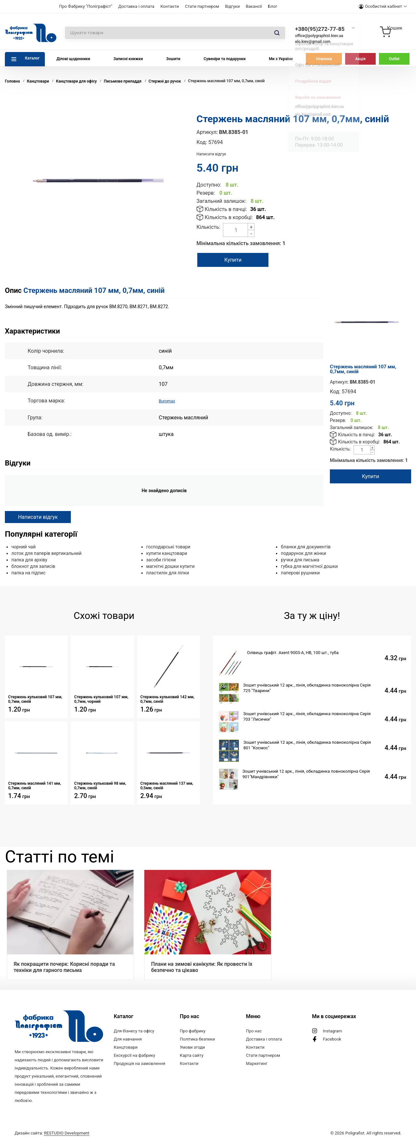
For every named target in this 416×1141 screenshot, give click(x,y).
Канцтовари (125, 1046)
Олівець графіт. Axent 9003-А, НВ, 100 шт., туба (293, 652)
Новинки (324, 59)
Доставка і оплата (136, 6)
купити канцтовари (166, 553)
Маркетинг (256, 1063)
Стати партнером (202, 6)
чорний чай (23, 546)
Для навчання (128, 1038)
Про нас (254, 1030)
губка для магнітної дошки (309, 566)
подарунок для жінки (303, 553)
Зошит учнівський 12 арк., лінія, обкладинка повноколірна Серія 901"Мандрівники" (306, 773)
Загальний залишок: (221, 201)
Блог (273, 6)
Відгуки (232, 6)
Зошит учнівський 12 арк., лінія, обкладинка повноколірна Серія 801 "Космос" (307, 745)
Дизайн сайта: (52, 1132)
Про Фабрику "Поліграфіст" (85, 6)
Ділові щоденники (73, 59)
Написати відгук (212, 154)
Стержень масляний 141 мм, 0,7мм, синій (34, 785)
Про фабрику (192, 1030)
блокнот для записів (33, 566)
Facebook (332, 1038)
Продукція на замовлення (139, 1063)
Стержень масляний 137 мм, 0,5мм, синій (166, 785)
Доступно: (209, 185)
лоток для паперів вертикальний (46, 553)
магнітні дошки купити (170, 566)
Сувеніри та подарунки (225, 59)
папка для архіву (29, 559)
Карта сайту (191, 1055)
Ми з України (280, 59)
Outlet (394, 59)
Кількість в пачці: (226, 209)
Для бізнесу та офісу (134, 1030)
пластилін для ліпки (167, 572)
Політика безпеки (197, 1038)
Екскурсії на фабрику (134, 1055)
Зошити (173, 59)
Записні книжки (128, 59)
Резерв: (206, 193)
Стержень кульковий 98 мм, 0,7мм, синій (100, 785)
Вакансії (254, 6)
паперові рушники (300, 572)
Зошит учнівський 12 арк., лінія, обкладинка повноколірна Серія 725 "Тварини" (306, 687)
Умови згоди (192, 1046)
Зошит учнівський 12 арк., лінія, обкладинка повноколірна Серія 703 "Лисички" (306, 716)
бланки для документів (306, 546)
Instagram (332, 1030)
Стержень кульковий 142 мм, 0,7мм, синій (167, 698)
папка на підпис (28, 572)
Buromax (169, 401)
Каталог (32, 58)
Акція (360, 59)
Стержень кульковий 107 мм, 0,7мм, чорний (101, 698)
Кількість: (208, 227)
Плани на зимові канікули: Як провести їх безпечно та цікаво (202, 967)
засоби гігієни (161, 559)
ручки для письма (300, 559)
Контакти (169, 6)
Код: (202, 142)
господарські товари (168, 546)
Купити (239, 260)
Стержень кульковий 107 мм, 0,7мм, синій (35, 698)
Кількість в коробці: (229, 217)
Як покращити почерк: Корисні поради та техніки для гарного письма (64, 967)
